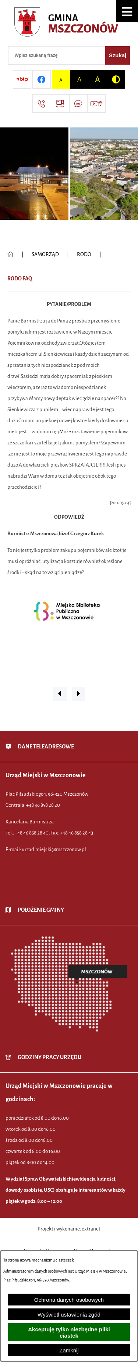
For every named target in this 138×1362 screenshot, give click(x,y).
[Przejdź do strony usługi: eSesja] (60, 103)
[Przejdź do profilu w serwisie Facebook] (41, 79)
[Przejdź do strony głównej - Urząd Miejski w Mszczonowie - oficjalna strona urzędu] (69, 24)
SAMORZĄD (45, 254)
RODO (84, 254)
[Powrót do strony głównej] (10, 254)
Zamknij (69, 1350)
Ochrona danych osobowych (69, 1300)
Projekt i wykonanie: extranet (69, 1229)
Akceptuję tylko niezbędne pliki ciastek (69, 1332)
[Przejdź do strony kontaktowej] (41, 103)
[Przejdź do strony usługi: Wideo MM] (96, 103)
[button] (127, 11)
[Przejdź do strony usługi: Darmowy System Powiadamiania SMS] (78, 103)
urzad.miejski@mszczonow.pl (54, 849)
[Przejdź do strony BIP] (22, 79)
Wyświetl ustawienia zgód (69, 1314)
